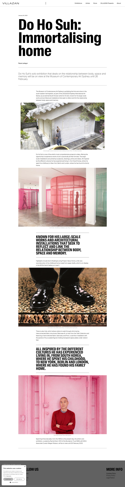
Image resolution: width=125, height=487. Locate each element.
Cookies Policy (111, 473)
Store (95, 3)
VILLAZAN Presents (107, 3)
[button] (14, 482)
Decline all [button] (19, 479)
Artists (88, 3)
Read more (8, 476)
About (119, 3)
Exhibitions (78, 3)
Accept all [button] (8, 479)
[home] (10, 3)
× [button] (24, 466)
